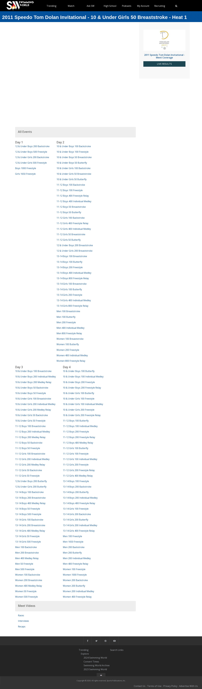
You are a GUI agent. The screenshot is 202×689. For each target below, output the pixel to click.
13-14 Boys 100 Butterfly (69, 261)
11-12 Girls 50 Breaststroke (71, 234)
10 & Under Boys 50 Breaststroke (74, 157)
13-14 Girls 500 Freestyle (28, 541)
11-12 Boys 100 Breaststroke (30, 426)
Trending (51, 5)
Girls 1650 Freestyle (25, 173)
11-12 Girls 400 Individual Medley (74, 228)
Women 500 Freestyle (26, 596)
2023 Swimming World (95, 669)
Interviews (23, 620)
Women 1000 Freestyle (75, 574)
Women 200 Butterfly (74, 585)
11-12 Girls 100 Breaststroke (30, 453)
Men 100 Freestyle (72, 536)
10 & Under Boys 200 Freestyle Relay (82, 387)
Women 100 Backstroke (27, 574)
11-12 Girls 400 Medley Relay (78, 475)
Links (120, 650)
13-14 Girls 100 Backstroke (29, 519)
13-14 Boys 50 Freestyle (27, 508)
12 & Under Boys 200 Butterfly (31, 481)
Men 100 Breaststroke (68, 311)
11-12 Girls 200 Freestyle (76, 464)
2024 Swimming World (95, 657)
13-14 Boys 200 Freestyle (70, 267)
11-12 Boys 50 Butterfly (69, 212)
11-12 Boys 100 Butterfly (76, 420)
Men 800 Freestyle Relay (69, 333)
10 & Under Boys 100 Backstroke (74, 146)
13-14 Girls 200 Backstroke (77, 514)
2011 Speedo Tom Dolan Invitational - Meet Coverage (164, 56)
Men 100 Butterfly (66, 316)
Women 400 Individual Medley (72, 355)
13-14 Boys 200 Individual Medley (80, 497)
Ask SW (90, 5)
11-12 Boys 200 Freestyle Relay (79, 437)
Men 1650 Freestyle (73, 541)
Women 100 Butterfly (68, 344)
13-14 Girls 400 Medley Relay (30, 530)
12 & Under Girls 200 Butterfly (30, 486)
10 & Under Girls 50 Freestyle (30, 420)
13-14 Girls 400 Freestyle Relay (79, 530)
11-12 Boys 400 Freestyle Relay (73, 195)
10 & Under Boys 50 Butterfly (72, 162)
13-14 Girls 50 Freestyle (27, 536)
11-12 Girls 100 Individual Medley (80, 459)
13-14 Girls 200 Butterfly (75, 519)
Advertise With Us (188, 686)
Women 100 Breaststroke (70, 338)
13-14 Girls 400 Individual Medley (74, 300)
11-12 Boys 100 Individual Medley (80, 426)
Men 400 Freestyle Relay (75, 563)
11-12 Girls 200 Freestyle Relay (79, 470)
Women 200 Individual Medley (78, 591)
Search (113, 650)
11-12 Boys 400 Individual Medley (74, 201)
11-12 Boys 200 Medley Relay (30, 437)
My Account (143, 5)
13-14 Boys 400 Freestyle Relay (79, 503)
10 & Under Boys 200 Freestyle (79, 382)
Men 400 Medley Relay (27, 558)
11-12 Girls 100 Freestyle (76, 453)
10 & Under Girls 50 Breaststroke (74, 173)
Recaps (21, 626)
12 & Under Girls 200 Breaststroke (74, 250)
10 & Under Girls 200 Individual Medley (35, 404)
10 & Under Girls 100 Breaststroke (33, 398)
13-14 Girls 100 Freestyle (76, 508)
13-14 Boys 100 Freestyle (76, 481)
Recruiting (159, 5)
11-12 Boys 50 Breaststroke (71, 206)
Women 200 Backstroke (75, 580)
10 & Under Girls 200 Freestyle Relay (82, 415)
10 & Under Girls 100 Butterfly (78, 393)
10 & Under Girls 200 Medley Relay (33, 409)
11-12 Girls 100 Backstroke (71, 217)
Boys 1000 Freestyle (25, 168)
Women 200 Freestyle (68, 349)
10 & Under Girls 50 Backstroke (31, 415)
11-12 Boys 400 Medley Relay (78, 442)
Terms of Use (154, 686)
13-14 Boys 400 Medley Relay (30, 503)
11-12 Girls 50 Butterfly (69, 239)
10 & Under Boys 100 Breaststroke (33, 371)
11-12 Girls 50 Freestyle (27, 475)
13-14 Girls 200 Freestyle (69, 294)
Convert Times (91, 661)
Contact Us (139, 686)
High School (110, 5)
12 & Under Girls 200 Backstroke (32, 157)
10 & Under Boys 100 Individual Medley (83, 376)
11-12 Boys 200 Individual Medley (32, 431)
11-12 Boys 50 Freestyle (27, 448)
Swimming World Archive (97, 665)
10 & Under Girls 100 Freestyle (78, 398)
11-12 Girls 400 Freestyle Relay (72, 223)
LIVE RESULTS (164, 64)
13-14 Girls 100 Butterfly (69, 289)
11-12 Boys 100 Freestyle (70, 190)
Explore (85, 653)
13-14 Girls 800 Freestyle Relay (72, 305)
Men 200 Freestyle (66, 322)
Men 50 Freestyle (24, 563)
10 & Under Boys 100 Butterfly (79, 371)
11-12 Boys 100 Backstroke (71, 184)
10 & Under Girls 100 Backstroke (73, 168)
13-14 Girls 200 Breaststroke (30, 525)
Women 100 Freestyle (74, 569)
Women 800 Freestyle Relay (71, 360)
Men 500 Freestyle (24, 569)
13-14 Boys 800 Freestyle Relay (73, 278)
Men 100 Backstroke (26, 547)
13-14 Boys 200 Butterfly (76, 492)
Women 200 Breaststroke (28, 580)
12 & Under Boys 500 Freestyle (31, 151)
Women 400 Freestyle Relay (77, 596)
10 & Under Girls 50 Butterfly (72, 179)
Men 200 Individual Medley (77, 558)
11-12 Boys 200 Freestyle (76, 431)
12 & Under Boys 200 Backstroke (32, 146)
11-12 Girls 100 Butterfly (75, 448)
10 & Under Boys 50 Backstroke (31, 387)
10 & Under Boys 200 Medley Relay (33, 382)
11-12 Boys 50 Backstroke (28, 442)
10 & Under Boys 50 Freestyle (30, 393)
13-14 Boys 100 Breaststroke (72, 256)
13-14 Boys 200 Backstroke (77, 486)
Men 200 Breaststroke (27, 552)
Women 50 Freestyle (25, 591)
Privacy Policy (170, 686)
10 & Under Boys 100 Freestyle (73, 151)
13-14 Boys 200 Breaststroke (30, 497)
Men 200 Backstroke (73, 547)
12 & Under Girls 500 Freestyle (31, 162)
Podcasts (126, 5)
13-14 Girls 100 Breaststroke (72, 283)
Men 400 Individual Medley (70, 327)
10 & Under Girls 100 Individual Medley (83, 404)
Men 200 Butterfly (72, 552)
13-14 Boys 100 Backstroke (29, 492)
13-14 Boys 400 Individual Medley (74, 272)
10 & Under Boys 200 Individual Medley (35, 376)
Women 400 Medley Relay (28, 585)
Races (21, 615)
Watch (71, 5)
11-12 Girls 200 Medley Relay (30, 464)
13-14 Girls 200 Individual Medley (80, 525)
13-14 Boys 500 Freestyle (28, 514)
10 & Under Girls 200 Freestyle (78, 409)
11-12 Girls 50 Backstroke (28, 470)
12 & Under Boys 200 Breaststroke (75, 245)
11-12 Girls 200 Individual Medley (32, 459)
